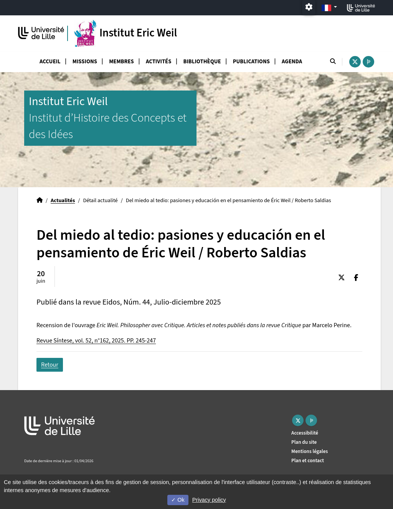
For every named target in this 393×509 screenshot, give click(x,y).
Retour (49, 365)
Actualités (63, 200)
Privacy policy (209, 500)
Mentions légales (309, 451)
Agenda (292, 62)
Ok (177, 500)
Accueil (50, 62)
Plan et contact (307, 460)
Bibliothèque (202, 62)
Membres (121, 62)
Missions (85, 62)
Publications (251, 62)
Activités (158, 62)
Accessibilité (304, 433)
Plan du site (304, 442)
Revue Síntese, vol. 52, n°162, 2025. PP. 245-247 (96, 340)
